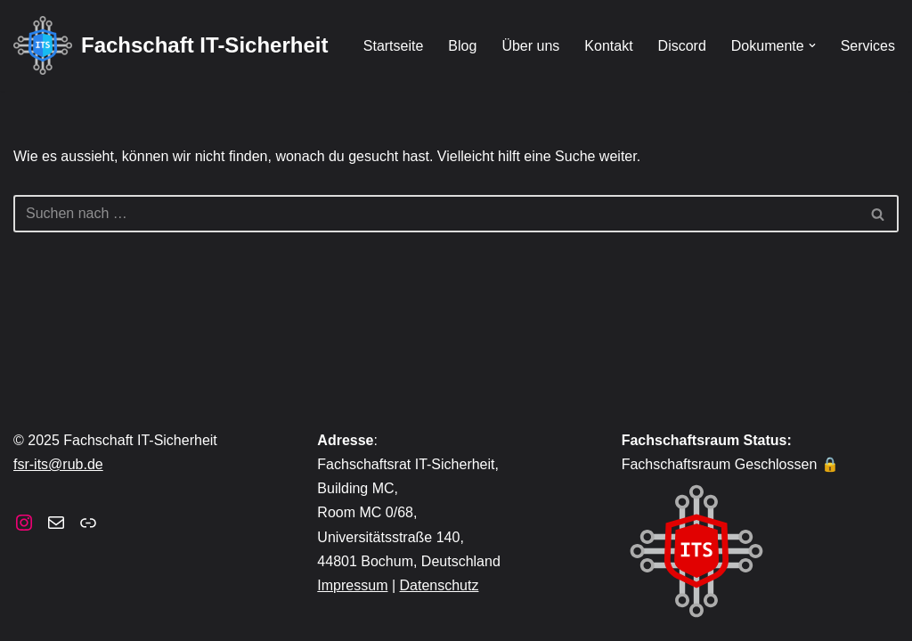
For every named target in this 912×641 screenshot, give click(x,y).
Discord (682, 45)
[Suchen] (436, 213)
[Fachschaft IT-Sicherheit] (170, 45)
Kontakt (608, 45)
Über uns (530, 45)
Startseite (393, 45)
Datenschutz (439, 585)
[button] (812, 45)
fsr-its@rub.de (58, 464)
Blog (462, 45)
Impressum (352, 585)
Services (868, 45)
